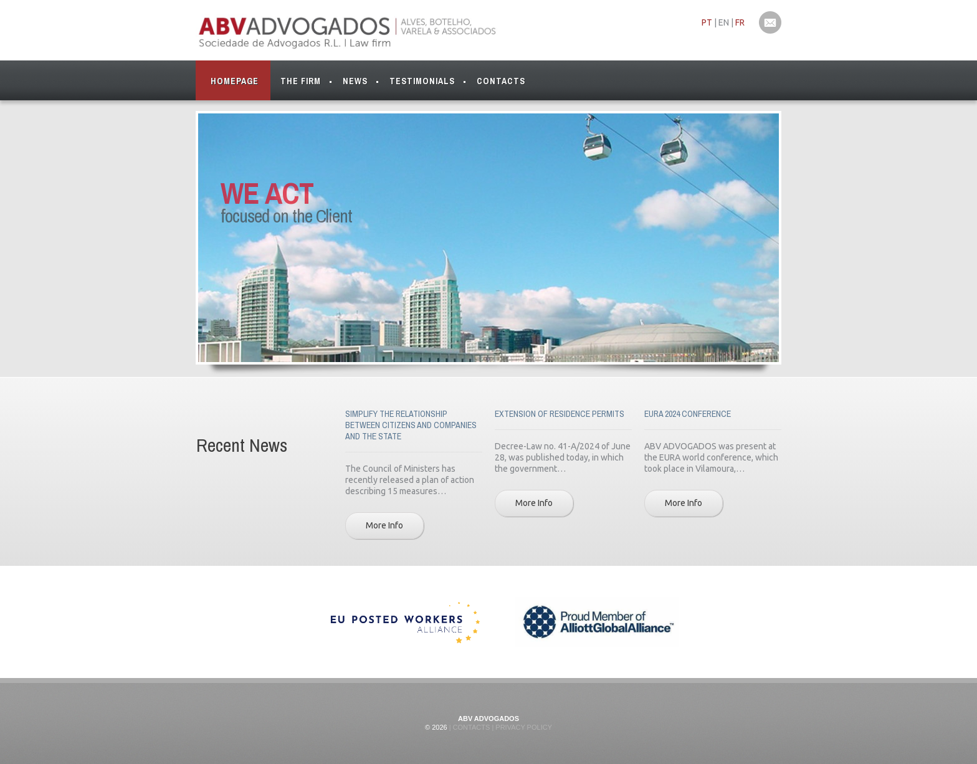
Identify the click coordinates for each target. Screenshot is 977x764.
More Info (384, 525)
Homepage (235, 81)
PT (707, 22)
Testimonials (422, 81)
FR (740, 22)
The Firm (300, 83)
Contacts (501, 81)
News (355, 81)
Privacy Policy (522, 727)
